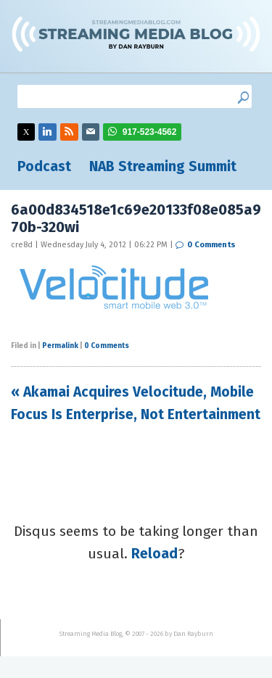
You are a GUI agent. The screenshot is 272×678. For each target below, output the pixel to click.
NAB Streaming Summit (162, 166)
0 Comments (211, 244)
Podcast (44, 166)
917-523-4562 (150, 132)
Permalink (60, 346)
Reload (154, 553)
